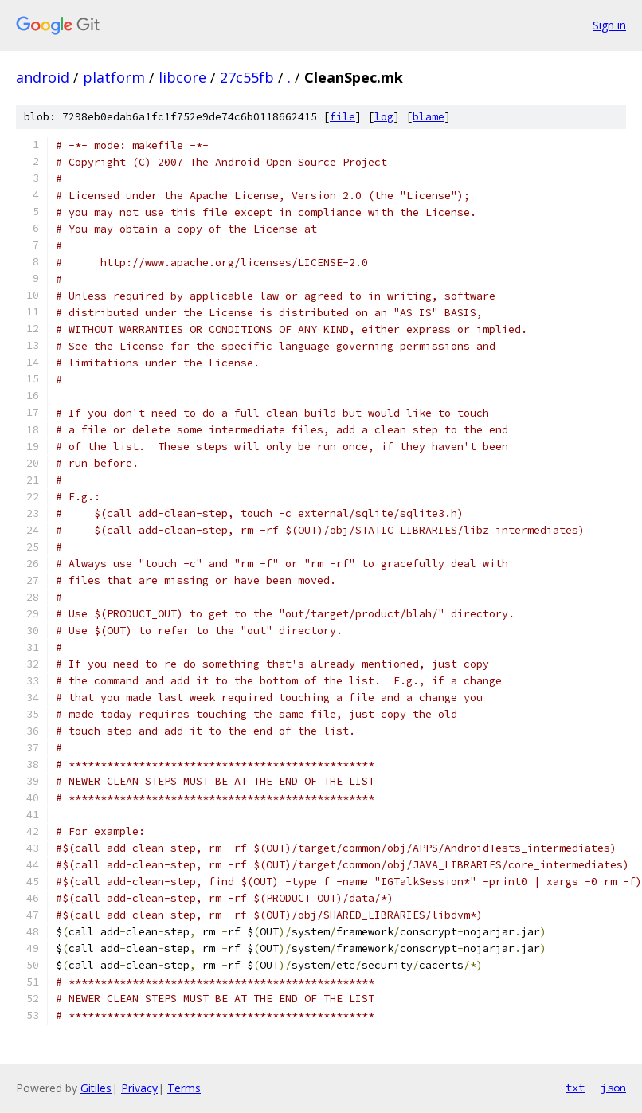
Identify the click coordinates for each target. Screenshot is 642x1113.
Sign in (609, 25)
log (383, 116)
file (342, 116)
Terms (184, 1087)
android (42, 77)
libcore (182, 77)
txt (575, 1087)
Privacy (139, 1087)
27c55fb (247, 77)
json (613, 1087)
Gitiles (96, 1087)
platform (114, 77)
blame (428, 116)
